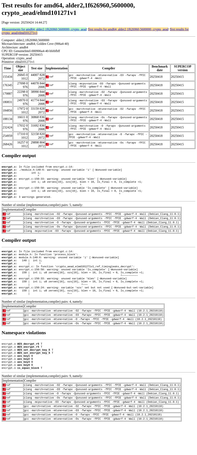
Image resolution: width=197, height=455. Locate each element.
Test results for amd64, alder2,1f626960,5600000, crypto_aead (128, 29)
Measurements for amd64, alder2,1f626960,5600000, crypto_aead (44, 29)
